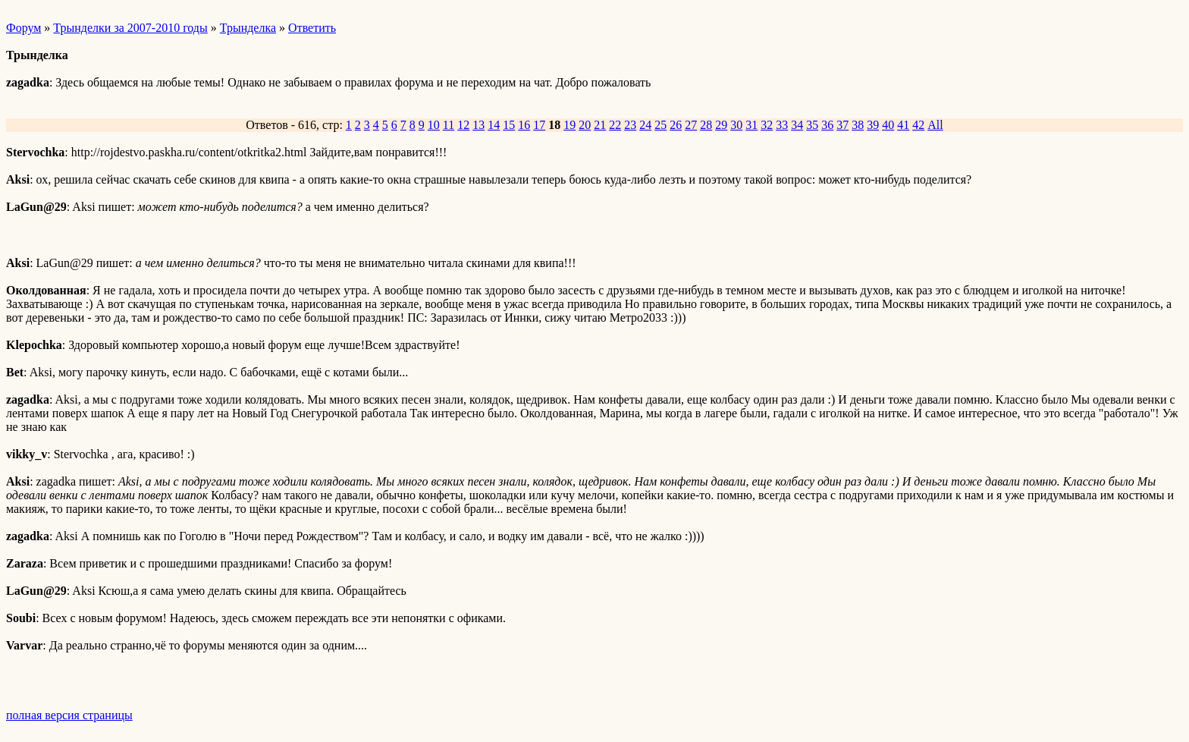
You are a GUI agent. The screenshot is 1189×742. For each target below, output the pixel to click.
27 (691, 124)
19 (569, 124)
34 (797, 124)
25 (660, 124)
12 (463, 124)
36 (827, 124)
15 (509, 124)
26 (676, 124)
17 (539, 124)
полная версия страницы (69, 715)
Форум (23, 27)
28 (706, 124)
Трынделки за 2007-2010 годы (130, 27)
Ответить (312, 27)
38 (858, 124)
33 (782, 124)
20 (585, 124)
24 (645, 124)
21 (600, 124)
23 (630, 124)
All (935, 124)
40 (888, 124)
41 (903, 124)
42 (918, 124)
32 (767, 124)
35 (812, 124)
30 (736, 124)
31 (751, 124)
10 (434, 124)
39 (873, 124)
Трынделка (248, 27)
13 (478, 124)
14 (494, 124)
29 (721, 124)
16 (524, 124)
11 (448, 124)
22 (615, 124)
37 (842, 124)
